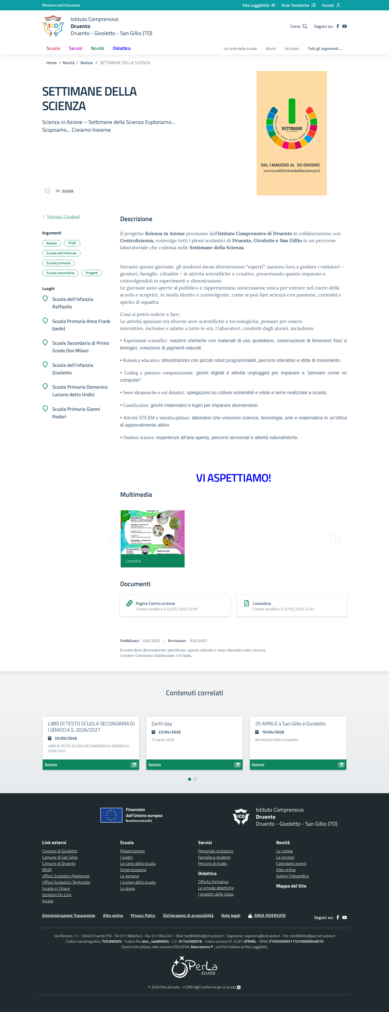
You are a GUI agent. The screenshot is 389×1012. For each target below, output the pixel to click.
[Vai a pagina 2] (195, 779)
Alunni (271, 48)
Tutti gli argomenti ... (325, 48)
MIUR (47, 870)
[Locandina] (153, 538)
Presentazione (132, 851)
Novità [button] (97, 48)
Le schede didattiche (216, 888)
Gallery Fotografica (292, 876)
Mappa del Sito (291, 885)
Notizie (86, 62)
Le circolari (285, 857)
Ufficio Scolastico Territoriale (66, 882)
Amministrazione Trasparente (68, 915)
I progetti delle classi (216, 894)
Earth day (162, 723)
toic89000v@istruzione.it (203, 935)
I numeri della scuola (137, 882)
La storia (127, 888)
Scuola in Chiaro (56, 888)
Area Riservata (267, 915)
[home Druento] (97, 26)
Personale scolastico (215, 851)
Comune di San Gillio (59, 857)
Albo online (286, 870)
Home (51, 62)
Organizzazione (133, 870)
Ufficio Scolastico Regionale (65, 876)
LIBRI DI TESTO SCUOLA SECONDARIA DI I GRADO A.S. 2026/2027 (91, 726)
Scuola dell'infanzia (61, 253)
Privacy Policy (143, 915)
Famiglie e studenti (214, 857)
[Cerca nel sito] (299, 26)
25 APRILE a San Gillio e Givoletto (290, 723)
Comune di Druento (58, 863)
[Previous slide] (112, 538)
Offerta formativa (213, 881)
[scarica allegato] (175, 605)
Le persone (129, 876)
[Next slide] (335, 538)
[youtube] (344, 26)
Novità (68, 62)
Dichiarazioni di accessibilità (188, 915)
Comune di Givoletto (59, 851)
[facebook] (337, 26)
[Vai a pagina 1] (189, 779)
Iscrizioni (292, 48)
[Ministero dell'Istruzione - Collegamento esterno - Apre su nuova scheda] (61, 5)
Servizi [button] (75, 48)
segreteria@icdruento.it (262, 935)
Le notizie (284, 851)
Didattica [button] (122, 48)
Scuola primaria (58, 263)
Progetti (92, 272)
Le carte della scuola (240, 48)
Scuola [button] (53, 48)
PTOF (72, 243)
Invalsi (47, 901)
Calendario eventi (291, 863)
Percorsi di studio (212, 863)
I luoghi (126, 857)
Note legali (230, 915)
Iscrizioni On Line (56, 894)
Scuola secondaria (60, 272)
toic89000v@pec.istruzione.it (312, 935)
